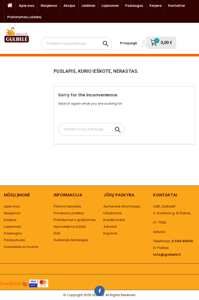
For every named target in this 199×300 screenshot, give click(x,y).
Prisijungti (128, 43)
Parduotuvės (14, 240)
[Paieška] (76, 43)
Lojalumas (110, 5)
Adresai (110, 226)
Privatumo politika (69, 213)
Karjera (156, 5)
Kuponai (110, 233)
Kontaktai (176, 5)
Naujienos (49, 5)
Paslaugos (134, 5)
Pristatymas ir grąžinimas (75, 219)
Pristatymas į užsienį (24, 17)
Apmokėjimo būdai (70, 226)
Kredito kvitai (114, 219)
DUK (57, 233)
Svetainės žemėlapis (71, 240)
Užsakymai (112, 213)
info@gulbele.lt (167, 254)
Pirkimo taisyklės (67, 206)
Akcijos (69, 5)
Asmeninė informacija (121, 206)
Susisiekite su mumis (21, 246)
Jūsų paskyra (118, 195)
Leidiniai (88, 5)
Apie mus (26, 5)
